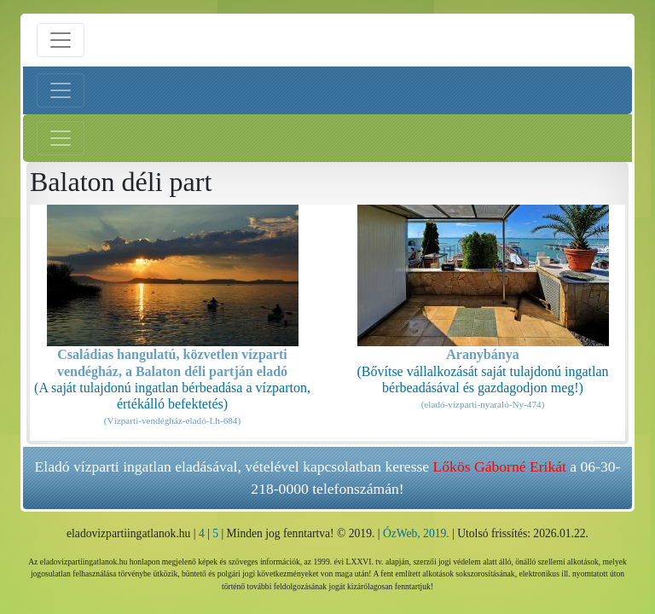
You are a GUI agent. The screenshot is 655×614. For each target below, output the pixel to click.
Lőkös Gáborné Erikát (499, 466)
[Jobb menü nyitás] (60, 138)
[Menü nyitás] (60, 40)
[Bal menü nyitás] (60, 90)
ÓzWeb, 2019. (416, 533)
